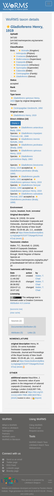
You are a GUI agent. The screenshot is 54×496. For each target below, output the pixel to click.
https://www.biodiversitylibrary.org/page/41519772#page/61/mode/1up (26, 235)
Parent (13, 104)
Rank (12, 87)
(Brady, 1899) (24, 171)
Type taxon (15, 94)
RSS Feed (9, 465)
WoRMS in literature (11, 439)
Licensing (15, 294)
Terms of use (35, 428)
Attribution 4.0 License (20, 303)
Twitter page (9, 462)
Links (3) (31, 332)
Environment (16, 207)
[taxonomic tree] (16, 309)
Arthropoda (19, 53)
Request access (36, 431)
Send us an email (12, 459)
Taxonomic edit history (21, 269)
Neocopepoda (21, 65)
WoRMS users (8, 436)
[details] (19, 238)
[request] (38, 398)
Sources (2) (16, 321)
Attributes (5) (17, 332)
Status (13, 80)
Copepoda (19, 62)
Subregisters (8, 431)
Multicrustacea (21, 59)
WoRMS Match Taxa (38, 442)
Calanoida (19, 71)
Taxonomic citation (19, 242)
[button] (8, 26)
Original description (19, 214)
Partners (6, 434)
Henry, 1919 (23, 115)
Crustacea (19, 56)
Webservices (35, 448)
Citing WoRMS (35, 425)
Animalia (23, 50)
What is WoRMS (9, 425)
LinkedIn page (10, 468)
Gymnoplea (19, 68)
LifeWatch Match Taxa (39, 445)
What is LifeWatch (10, 428)
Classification (16, 47)
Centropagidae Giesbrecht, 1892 (26, 108)
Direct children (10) (19, 119)
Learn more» (50, 481)
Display (15, 123)
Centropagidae (21, 73)
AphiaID (14, 34)
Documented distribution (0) (23, 327)
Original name (17, 112)
